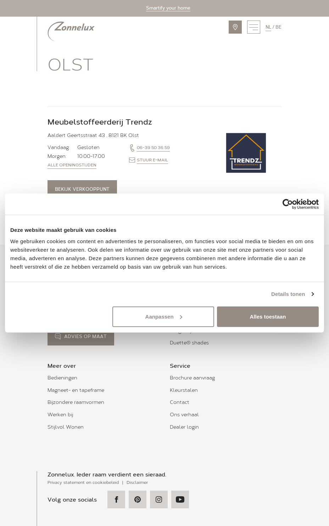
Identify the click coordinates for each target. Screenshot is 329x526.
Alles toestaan (268, 316)
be (278, 27)
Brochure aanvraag (192, 378)
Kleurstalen (184, 390)
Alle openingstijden (72, 164)
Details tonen (288, 294)
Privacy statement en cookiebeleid (83, 482)
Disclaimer (137, 482)
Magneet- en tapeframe (76, 390)
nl (268, 27)
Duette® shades (189, 343)
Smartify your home (168, 8)
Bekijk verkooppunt (82, 189)
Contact (179, 402)
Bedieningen (62, 378)
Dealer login (184, 427)
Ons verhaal (184, 415)
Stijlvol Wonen (66, 427)
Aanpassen (163, 316)
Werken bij (60, 415)
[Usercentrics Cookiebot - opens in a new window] (288, 204)
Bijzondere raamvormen (76, 402)
